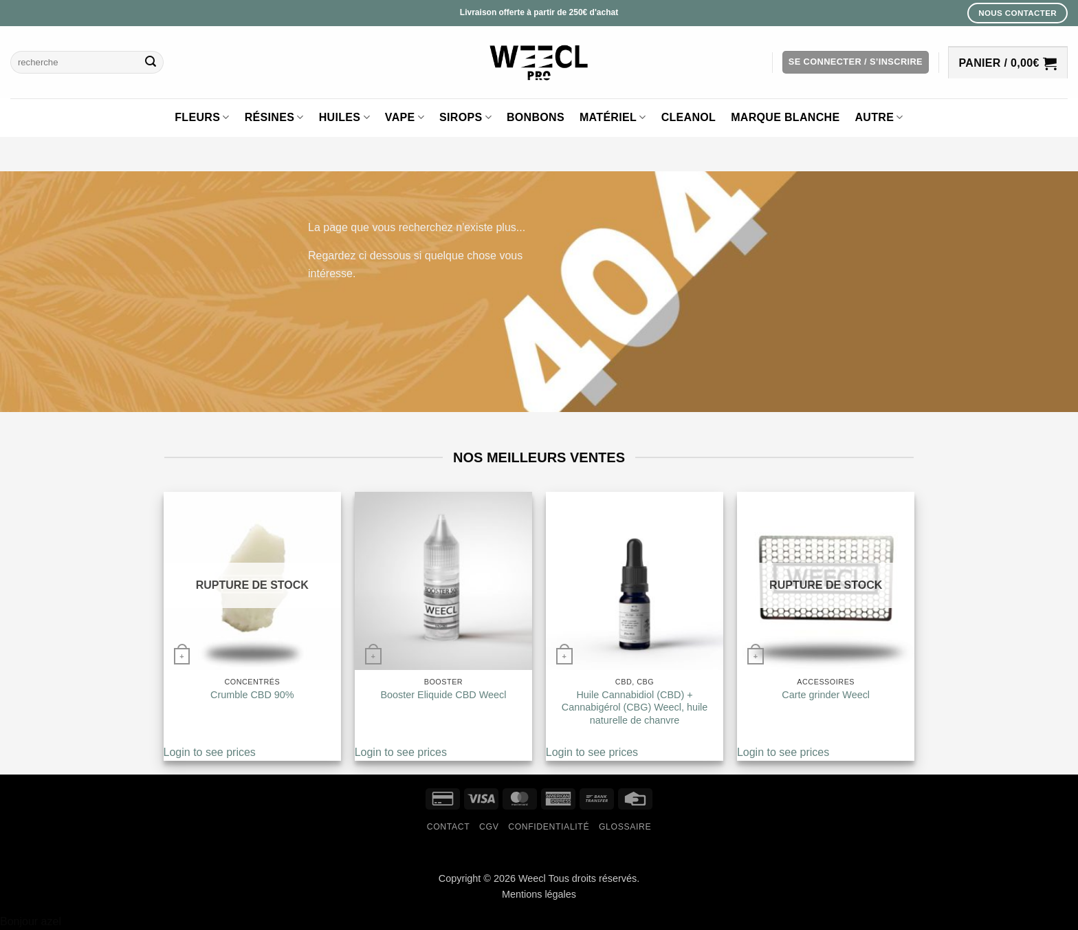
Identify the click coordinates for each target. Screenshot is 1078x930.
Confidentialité (548, 827)
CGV (488, 827)
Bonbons (535, 117)
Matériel (613, 117)
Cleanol (688, 117)
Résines (274, 117)
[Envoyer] (150, 62)
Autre (879, 117)
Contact (448, 827)
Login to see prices (210, 752)
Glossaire (625, 827)
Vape (404, 117)
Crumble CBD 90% (252, 694)
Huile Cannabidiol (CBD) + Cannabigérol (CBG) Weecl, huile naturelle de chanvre (635, 707)
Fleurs (202, 117)
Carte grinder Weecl (826, 694)
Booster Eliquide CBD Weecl (443, 694)
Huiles (344, 117)
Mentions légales (539, 894)
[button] (855, 62)
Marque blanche (785, 117)
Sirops (465, 117)
